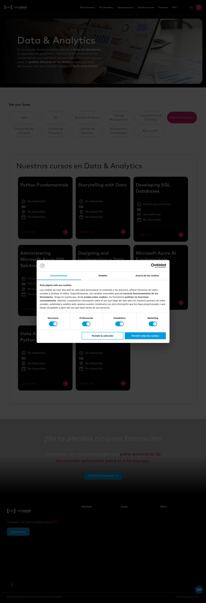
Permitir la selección (102, 336)
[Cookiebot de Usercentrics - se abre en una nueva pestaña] (153, 265)
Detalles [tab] (103, 275)
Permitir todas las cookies (145, 336)
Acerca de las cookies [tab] (147, 275)
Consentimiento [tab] (58, 275)
